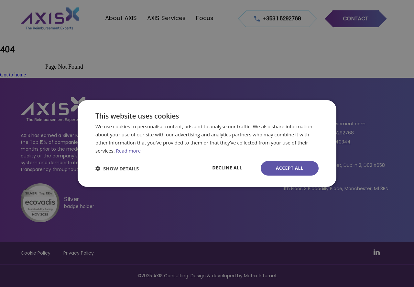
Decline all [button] (227, 168)
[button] (117, 168)
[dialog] (207, 143)
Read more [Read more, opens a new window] (128, 150)
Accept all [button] (289, 168)
